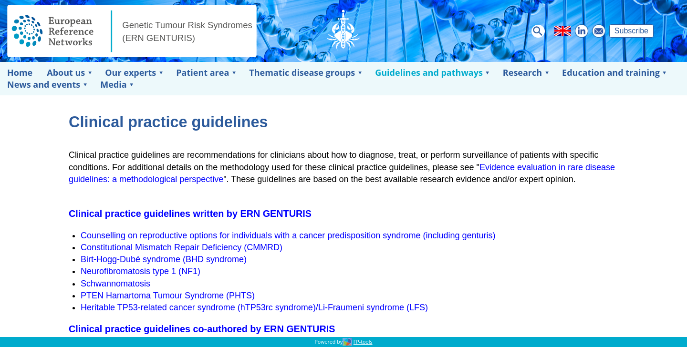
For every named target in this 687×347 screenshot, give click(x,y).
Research (522, 72)
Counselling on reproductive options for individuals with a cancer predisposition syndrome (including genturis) (288, 235)
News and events (43, 84)
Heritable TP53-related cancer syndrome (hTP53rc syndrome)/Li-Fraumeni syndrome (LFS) (254, 307)
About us (66, 72)
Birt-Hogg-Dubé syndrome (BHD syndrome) (164, 259)
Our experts (130, 72)
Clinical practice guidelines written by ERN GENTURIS (190, 213)
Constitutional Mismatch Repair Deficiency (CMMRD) (181, 247)
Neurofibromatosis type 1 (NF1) (140, 271)
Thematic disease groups (302, 72)
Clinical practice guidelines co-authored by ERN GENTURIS (202, 329)
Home (19, 72)
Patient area (202, 72)
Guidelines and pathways (429, 72)
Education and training (611, 72)
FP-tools (363, 341)
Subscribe (631, 31)
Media (113, 84)
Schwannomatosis (115, 283)
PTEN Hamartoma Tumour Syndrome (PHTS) (168, 295)
